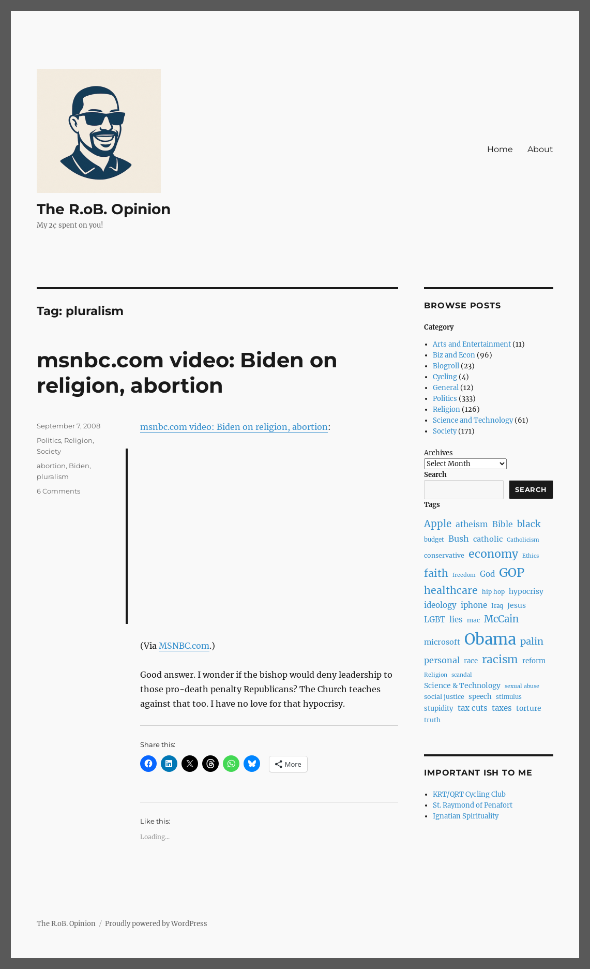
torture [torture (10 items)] (528, 708)
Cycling (445, 376)
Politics (49, 440)
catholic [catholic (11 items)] (488, 539)
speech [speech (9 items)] (480, 696)
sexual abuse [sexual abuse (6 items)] (522, 686)
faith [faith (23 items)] (436, 573)
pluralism (53, 476)
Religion (78, 440)
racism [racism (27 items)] (500, 659)
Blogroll (446, 366)
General (446, 387)
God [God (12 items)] (487, 574)
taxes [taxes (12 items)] (502, 708)
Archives (438, 453)
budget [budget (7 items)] (434, 539)
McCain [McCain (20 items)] (501, 619)
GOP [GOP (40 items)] (511, 572)
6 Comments (58, 491)
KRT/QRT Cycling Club (469, 794)
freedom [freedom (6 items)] (464, 575)
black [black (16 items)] (528, 524)
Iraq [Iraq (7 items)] (497, 605)
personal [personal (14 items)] (442, 660)
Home (500, 149)
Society (49, 451)
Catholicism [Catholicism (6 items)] (523, 539)
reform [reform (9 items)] (534, 661)
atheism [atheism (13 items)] (472, 524)
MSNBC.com (184, 645)
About (540, 149)
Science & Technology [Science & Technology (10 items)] (462, 685)
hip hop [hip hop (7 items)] (493, 591)
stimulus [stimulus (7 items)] (509, 696)
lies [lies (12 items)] (456, 619)
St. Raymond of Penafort (472, 805)
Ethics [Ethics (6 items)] (530, 556)
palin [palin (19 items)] (531, 641)
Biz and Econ (454, 355)
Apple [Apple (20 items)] (437, 524)
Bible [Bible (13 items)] (502, 524)
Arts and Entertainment (472, 344)
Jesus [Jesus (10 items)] (516, 605)
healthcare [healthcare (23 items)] (451, 590)
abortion (51, 465)
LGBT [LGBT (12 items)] (434, 619)
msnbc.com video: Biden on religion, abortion (187, 372)
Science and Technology (473, 420)
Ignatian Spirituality (465, 816)
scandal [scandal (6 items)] (461, 675)
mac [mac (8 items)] (473, 620)
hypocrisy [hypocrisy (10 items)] (526, 591)
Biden (79, 465)
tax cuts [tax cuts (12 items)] (473, 708)
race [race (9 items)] (471, 661)
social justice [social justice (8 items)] (444, 696)
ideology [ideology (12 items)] (440, 605)
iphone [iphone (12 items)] (474, 605)
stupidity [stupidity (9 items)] (438, 708)
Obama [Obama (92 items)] (490, 639)
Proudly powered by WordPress (156, 923)
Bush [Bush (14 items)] (458, 538)
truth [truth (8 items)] (432, 720)
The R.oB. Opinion (104, 209)
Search (435, 474)
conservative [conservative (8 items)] (444, 555)
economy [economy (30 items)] (493, 554)
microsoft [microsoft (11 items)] (442, 642)
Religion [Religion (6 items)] (435, 675)
